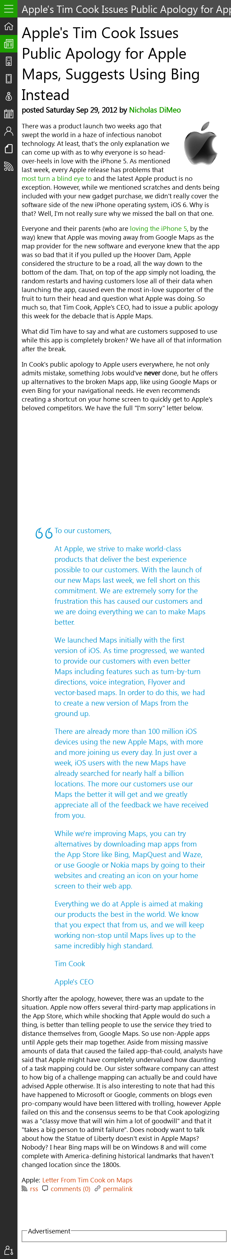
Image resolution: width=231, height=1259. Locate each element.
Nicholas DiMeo (155, 109)
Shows (11, 61)
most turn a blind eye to (57, 178)
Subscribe (11, 166)
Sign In (11, 1250)
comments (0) (71, 1188)
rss (34, 1188)
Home (11, 26)
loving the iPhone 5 (158, 228)
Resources (11, 148)
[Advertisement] (122, 468)
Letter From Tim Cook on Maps (87, 1179)
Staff (11, 131)
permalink (117, 1188)
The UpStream (11, 43)
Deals (11, 96)
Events (11, 113)
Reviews (11, 78)
